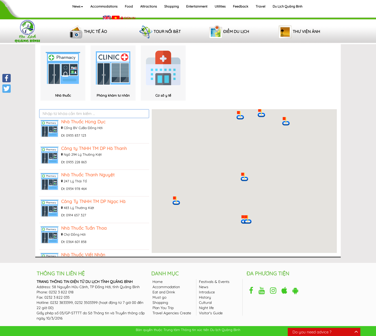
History (205, 297)
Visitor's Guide (211, 313)
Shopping (171, 6)
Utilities (220, 6)
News (77, 6)
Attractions (148, 6)
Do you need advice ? (311, 331)
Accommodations (104, 6)
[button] (244, 177)
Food (129, 6)
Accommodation (166, 287)
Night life (206, 307)
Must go (159, 297)
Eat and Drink (163, 292)
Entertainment (196, 6)
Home (157, 281)
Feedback (240, 6)
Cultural (205, 302)
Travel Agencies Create (171, 313)
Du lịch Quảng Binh (287, 6)
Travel (260, 6)
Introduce (207, 292)
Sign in (129, 18)
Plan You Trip (163, 307)
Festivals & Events (214, 281)
